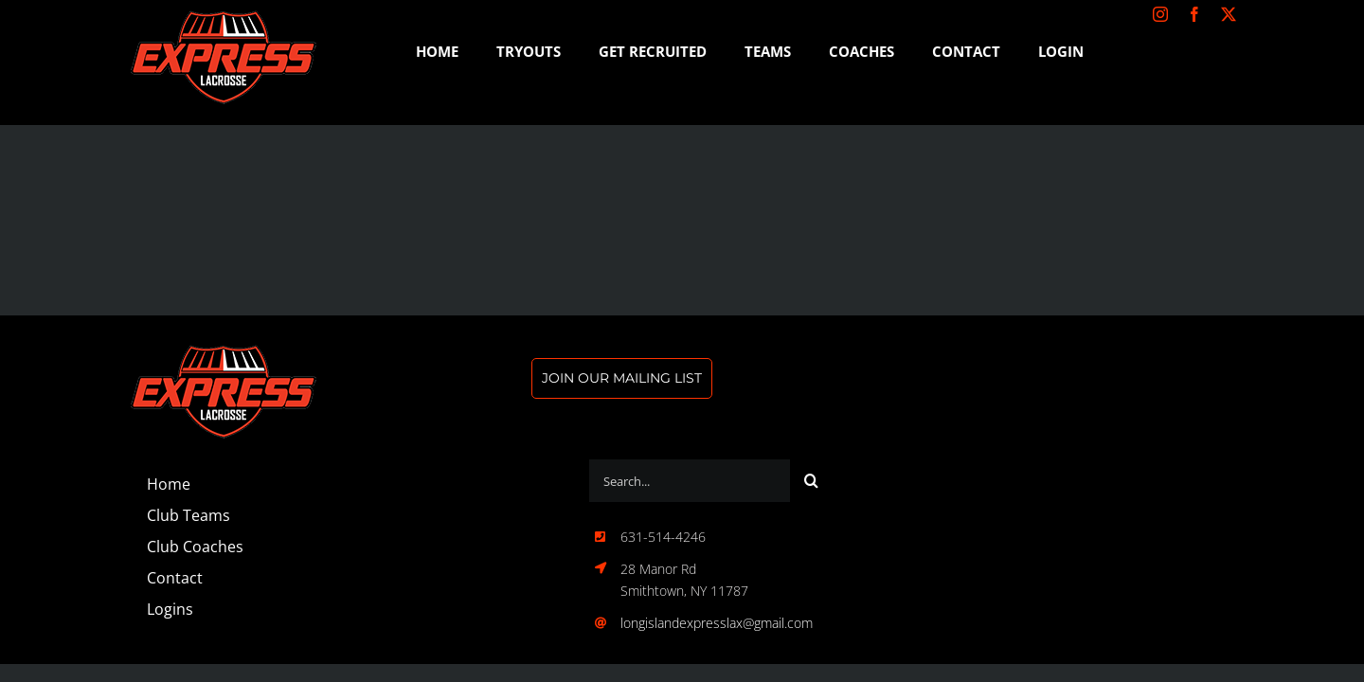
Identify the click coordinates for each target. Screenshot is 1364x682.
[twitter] (1228, 14)
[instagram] (1160, 14)
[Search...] (689, 480)
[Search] (811, 480)
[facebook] (1194, 14)
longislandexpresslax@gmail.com (716, 623)
